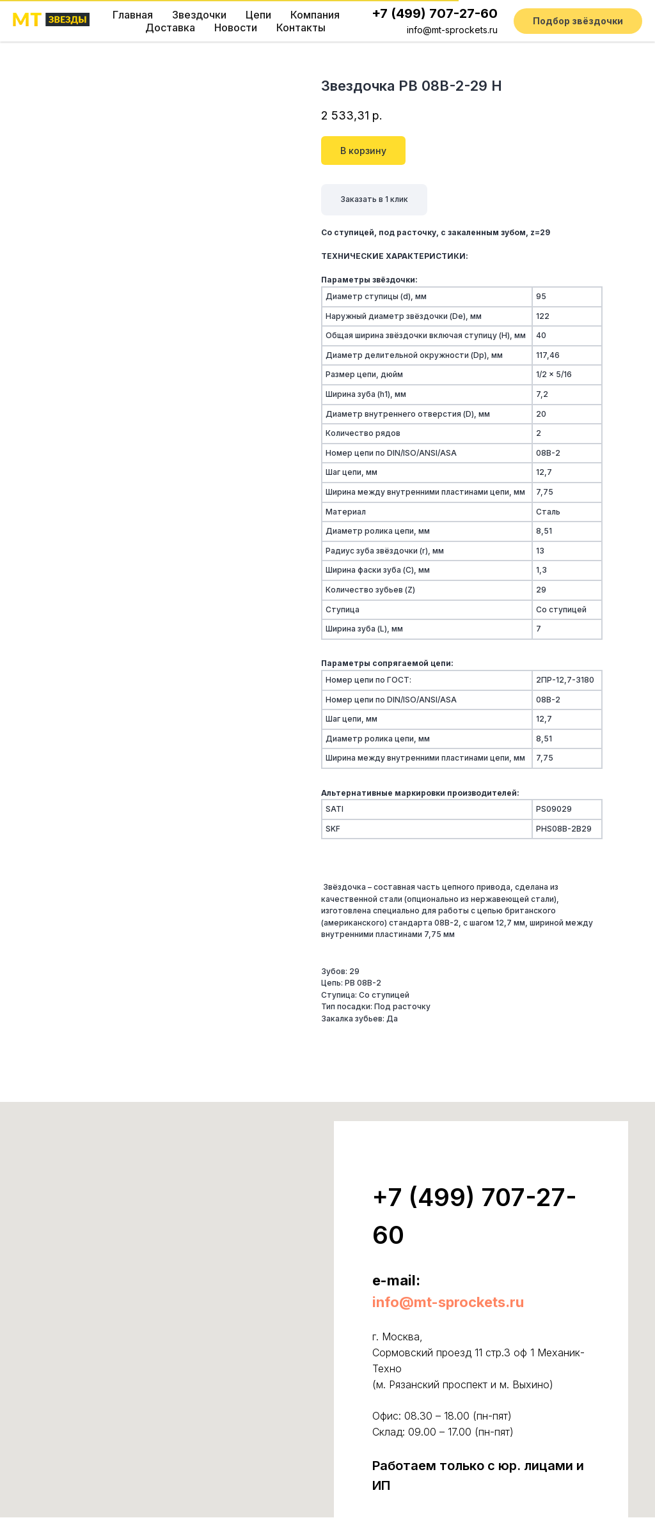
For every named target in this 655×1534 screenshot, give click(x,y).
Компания (315, 14)
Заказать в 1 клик (374, 199)
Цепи (258, 14)
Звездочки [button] (199, 14)
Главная (133, 14)
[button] (578, 21)
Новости (235, 27)
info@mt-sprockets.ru (452, 29)
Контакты (301, 27)
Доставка (170, 27)
